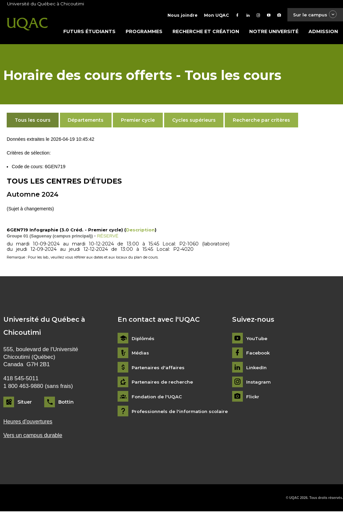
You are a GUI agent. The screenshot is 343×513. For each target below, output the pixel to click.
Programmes (144, 32)
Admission (323, 32)
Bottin (66, 403)
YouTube (257, 339)
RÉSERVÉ (108, 236)
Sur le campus (313, 15)
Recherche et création (206, 32)
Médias (140, 354)
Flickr (253, 397)
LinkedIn (257, 368)
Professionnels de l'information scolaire (182, 412)
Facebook (258, 354)
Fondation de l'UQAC (158, 397)
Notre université (273, 32)
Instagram (258, 383)
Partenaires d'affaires (159, 368)
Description (140, 230)
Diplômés (143, 339)
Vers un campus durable (34, 436)
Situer (24, 403)
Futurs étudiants (89, 32)
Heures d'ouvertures (28, 422)
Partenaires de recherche (163, 383)
